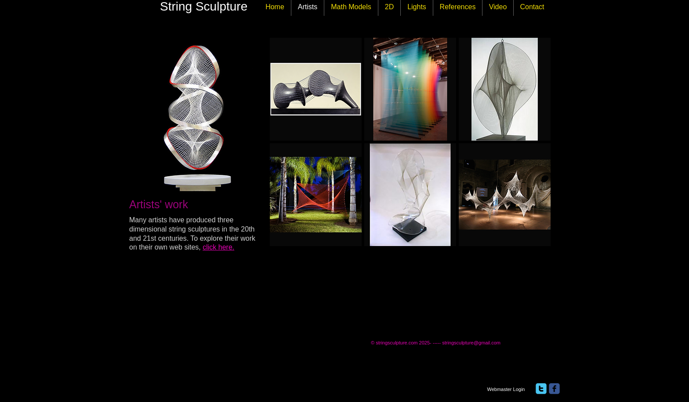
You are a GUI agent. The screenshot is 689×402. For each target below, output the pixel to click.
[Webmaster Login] (506, 389)
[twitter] (541, 388)
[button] (316, 89)
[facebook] (554, 388)
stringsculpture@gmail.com (471, 342)
